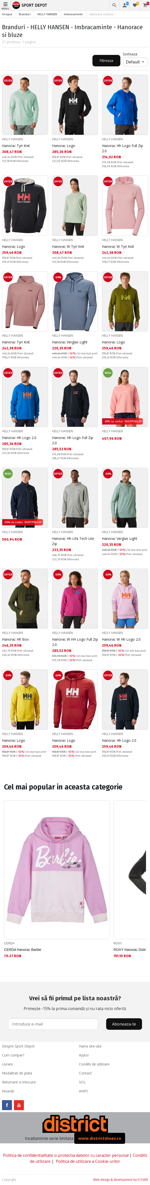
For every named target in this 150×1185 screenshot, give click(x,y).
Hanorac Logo (63, 145)
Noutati (8, 1091)
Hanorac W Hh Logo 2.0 (121, 639)
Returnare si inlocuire (19, 1082)
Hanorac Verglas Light (69, 342)
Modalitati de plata (17, 1073)
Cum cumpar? (13, 1055)
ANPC (83, 1091)
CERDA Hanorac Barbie (22, 950)
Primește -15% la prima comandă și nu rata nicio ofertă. (75, 1002)
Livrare (7, 1064)
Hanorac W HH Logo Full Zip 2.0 (75, 642)
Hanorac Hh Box (15, 639)
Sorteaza (130, 54)
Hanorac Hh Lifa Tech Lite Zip (73, 541)
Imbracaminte (73, 14)
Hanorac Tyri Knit (16, 145)
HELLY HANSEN (47, 14)
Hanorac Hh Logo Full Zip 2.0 (122, 148)
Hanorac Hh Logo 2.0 (19, 437)
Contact (85, 1073)
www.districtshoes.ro (99, 1138)
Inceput (7, 14)
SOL (82, 1082)
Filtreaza (106, 60)
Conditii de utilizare (94, 1064)
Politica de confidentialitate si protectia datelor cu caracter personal (66, 1155)
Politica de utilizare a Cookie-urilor (88, 1161)
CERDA (9, 943)
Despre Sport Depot (18, 1046)
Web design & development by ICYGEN (120, 1180)
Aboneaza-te (124, 1024)
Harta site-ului (90, 1046)
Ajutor (84, 1055)
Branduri (25, 14)
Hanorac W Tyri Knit (68, 246)
